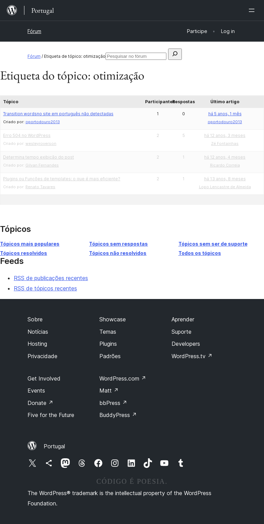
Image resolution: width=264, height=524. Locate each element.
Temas (107, 331)
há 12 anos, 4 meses (224, 157)
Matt (109, 390)
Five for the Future (51, 414)
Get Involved (44, 378)
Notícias (38, 331)
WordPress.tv (192, 356)
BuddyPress (118, 414)
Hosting (37, 343)
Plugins (108, 343)
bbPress (113, 402)
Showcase (112, 319)
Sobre (35, 319)
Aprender (183, 319)
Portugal (54, 446)
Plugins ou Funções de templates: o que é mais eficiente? (61, 178)
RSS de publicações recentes (51, 278)
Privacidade (42, 356)
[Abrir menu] (253, 10)
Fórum (34, 31)
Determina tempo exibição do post (38, 157)
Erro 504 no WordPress (27, 135)
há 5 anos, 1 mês (225, 113)
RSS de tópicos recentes (45, 288)
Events (36, 390)
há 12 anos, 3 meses (224, 135)
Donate (40, 402)
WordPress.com (122, 378)
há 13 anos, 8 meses (225, 178)
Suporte (181, 331)
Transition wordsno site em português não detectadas (58, 113)
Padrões (110, 356)
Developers (186, 343)
